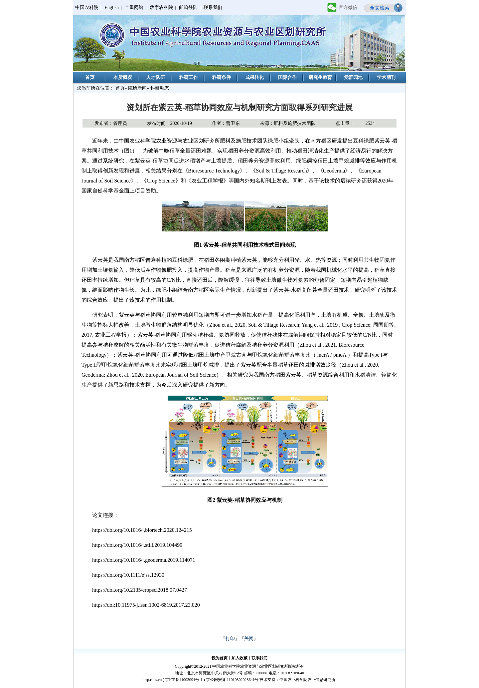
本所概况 (122, 77)
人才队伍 (155, 77)
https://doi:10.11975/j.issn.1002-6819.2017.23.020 (146, 605)
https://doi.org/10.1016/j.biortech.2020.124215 (142, 530)
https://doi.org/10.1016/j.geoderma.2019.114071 (143, 560)
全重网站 (134, 7)
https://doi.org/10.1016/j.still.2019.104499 (137, 545)
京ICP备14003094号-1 (184, 679)
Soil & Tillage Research (281, 170)
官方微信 (348, 7)
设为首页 (220, 658)
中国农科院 (86, 7)
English (111, 7)
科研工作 (188, 77)
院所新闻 (137, 88)
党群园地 (353, 77)
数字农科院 (161, 7)
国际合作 (287, 77)
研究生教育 (320, 77)
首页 (89, 77)
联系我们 (213, 7)
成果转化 (254, 77)
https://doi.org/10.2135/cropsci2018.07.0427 (139, 590)
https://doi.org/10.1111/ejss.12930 (128, 575)
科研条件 (221, 77)
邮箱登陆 (188, 7)
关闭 (248, 638)
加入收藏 (239, 658)
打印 (230, 638)
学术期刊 (386, 77)
